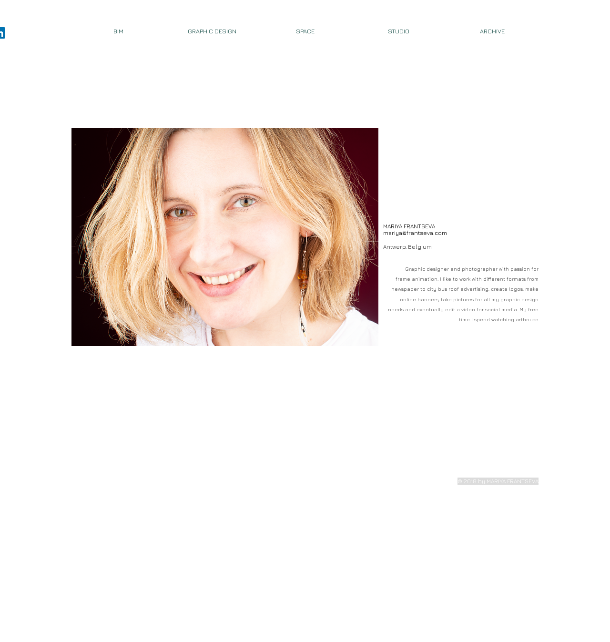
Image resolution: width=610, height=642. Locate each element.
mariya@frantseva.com (415, 232)
